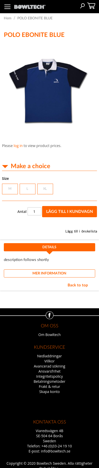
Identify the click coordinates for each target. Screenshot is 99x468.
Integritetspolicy (49, 376)
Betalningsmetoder (50, 381)
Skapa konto (49, 391)
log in (18, 145)
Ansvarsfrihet (50, 371)
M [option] (9, 189)
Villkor (49, 361)
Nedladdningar (49, 356)
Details (49, 247)
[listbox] (49, 190)
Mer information (49, 273)
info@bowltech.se (55, 451)
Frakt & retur (49, 386)
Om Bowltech (49, 334)
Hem (7, 18)
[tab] (49, 248)
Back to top (78, 285)
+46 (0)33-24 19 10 (56, 446)
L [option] (27, 189)
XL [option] (45, 189)
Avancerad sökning (49, 366)
